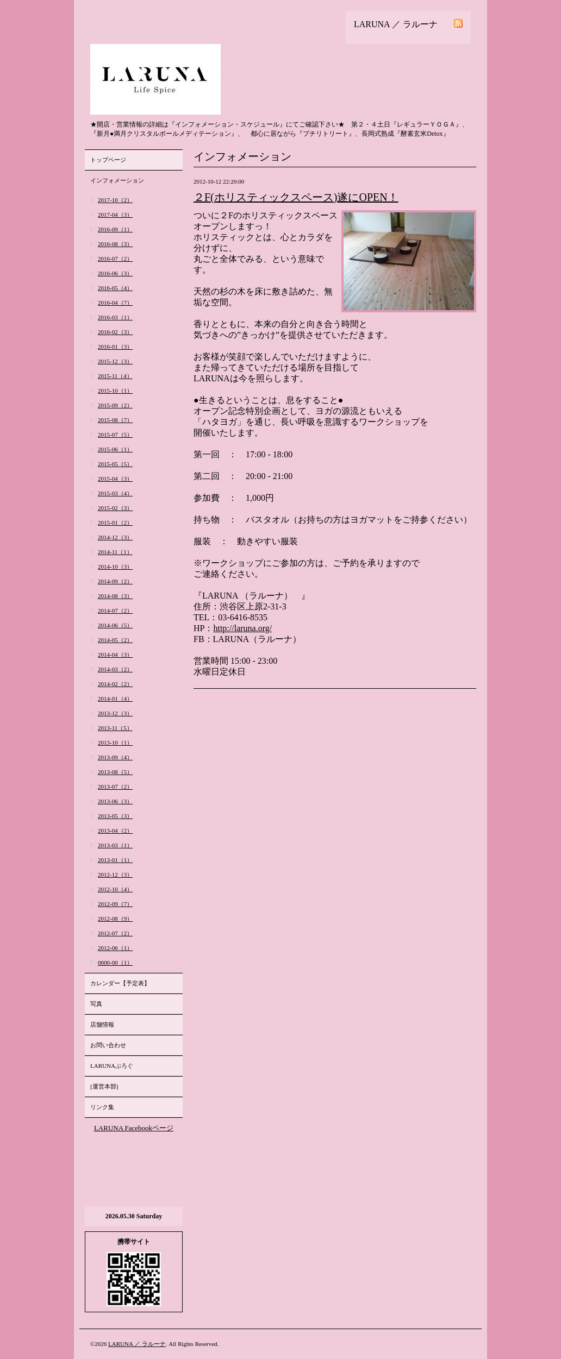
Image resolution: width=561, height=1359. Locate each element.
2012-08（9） (115, 918)
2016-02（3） (115, 332)
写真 (96, 1004)
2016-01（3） (115, 346)
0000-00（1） (115, 962)
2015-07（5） (115, 434)
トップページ (108, 159)
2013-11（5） (115, 728)
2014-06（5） (115, 625)
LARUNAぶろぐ (111, 1065)
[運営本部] (104, 1086)
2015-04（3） (115, 478)
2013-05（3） (115, 816)
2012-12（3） (115, 874)
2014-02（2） (115, 684)
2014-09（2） (115, 581)
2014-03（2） (115, 669)
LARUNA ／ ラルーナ (137, 1344)
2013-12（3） (115, 713)
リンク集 (102, 1107)
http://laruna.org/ (242, 628)
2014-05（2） (115, 640)
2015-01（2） (115, 522)
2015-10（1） (115, 390)
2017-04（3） (115, 214)
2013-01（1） (115, 860)
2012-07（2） (115, 933)
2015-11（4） (115, 376)
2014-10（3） (115, 566)
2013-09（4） (115, 757)
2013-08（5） (115, 772)
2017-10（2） (115, 200)
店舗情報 (102, 1024)
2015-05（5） (115, 464)
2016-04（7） (115, 302)
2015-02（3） (115, 508)
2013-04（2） (115, 830)
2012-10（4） (115, 889)
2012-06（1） (115, 948)
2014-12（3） (115, 537)
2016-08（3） (115, 244)
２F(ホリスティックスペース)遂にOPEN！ (296, 197)
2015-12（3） (115, 361)
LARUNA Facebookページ (133, 1128)
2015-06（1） (115, 449)
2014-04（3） (115, 654)
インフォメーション (117, 180)
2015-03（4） (115, 493)
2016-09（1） (115, 229)
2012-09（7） (115, 904)
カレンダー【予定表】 (120, 983)
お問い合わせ (108, 1045)
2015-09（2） (115, 405)
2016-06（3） (115, 273)
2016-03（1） (115, 317)
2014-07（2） (115, 610)
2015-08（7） (115, 420)
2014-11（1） (115, 552)
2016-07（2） (115, 258)
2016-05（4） (115, 288)
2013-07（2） (115, 786)
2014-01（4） (115, 698)
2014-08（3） (115, 596)
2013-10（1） (115, 742)
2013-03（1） (115, 845)
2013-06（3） (115, 801)
